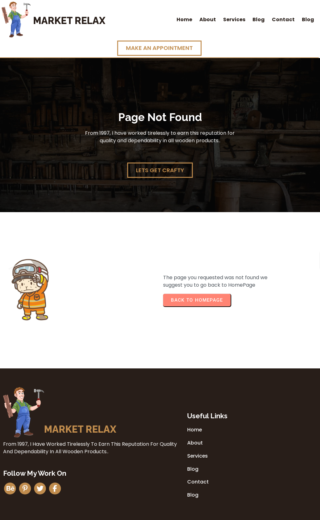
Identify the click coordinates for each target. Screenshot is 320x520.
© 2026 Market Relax (160, 513)
